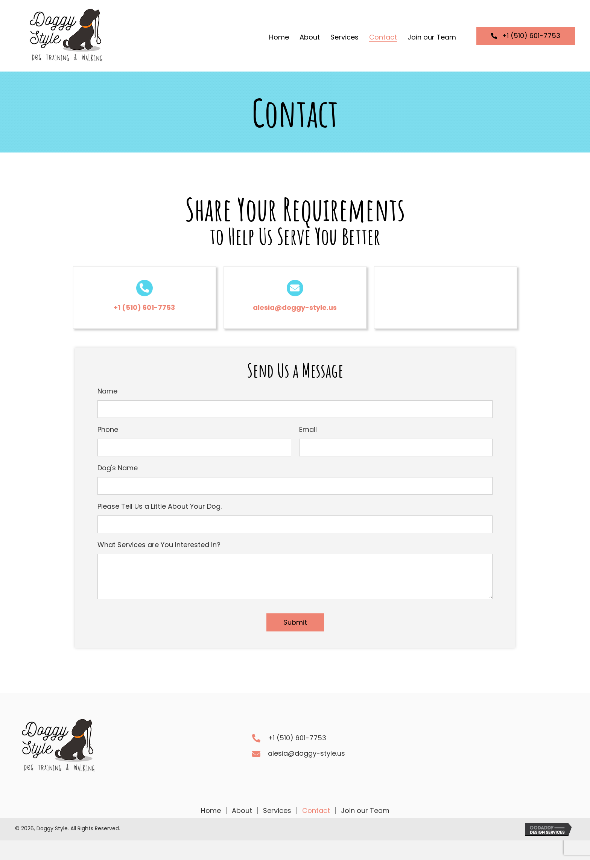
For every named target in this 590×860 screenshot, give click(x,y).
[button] (525, 35)
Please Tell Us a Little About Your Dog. (159, 506)
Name (107, 391)
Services (277, 810)
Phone (107, 429)
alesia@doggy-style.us (295, 307)
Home (211, 810)
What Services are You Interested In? (158, 544)
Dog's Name (117, 468)
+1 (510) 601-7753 (144, 307)
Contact (316, 810)
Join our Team (365, 810)
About (242, 810)
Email (308, 429)
